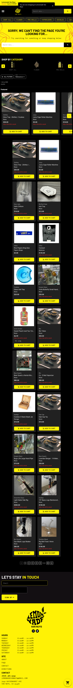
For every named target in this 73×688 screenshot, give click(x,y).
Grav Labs (66, 115)
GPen (40, 246)
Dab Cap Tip (43, 417)
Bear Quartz (18, 373)
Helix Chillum (19, 206)
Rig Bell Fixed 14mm (46, 542)
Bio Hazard (17, 539)
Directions (7, 669)
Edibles (60, 19)
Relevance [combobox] (19, 77)
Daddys (16, 414)
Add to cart (15, 131)
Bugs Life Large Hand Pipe (23, 458)
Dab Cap (41, 414)
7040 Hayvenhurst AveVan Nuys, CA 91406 (12, 682)
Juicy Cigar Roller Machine (42, 117)
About (4, 659)
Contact (5, 666)
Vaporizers (47, 19)
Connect (42, 248)
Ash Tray (42, 206)
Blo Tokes (42, 331)
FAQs (4, 662)
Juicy (34, 115)
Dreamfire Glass (19, 498)
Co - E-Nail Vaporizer (46, 375)
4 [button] (36, 563)
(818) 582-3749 (9, 676)
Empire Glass (43, 287)
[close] (52, 5)
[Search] (67, 11)
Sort (17, 74)
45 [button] (47, 563)
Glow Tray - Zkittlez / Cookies (13, 117)
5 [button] (40, 563)
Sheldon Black (43, 539)
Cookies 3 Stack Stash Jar (23, 417)
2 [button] (28, 563)
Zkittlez (5, 115)
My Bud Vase (43, 204)
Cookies (16, 287)
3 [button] (32, 563)
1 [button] (25, 563)
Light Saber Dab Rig (21, 500)
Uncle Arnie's (18, 329)
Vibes (16, 246)
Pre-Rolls (32, 19)
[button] (14, 3)
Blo (40, 329)
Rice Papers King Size (22, 248)
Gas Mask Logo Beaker (22, 542)
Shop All (7, 19)
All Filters (7, 77)
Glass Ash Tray (19, 289)
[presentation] (14, 590)
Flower (19, 19)
